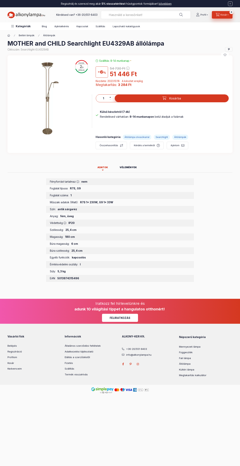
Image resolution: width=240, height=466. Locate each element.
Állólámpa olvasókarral (136, 137)
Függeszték (186, 352)
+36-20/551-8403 (87, 14)
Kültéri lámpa (186, 369)
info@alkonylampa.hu (139, 354)
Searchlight (162, 137)
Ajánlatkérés (61, 26)
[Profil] (202, 15)
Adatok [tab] (103, 167)
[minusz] (110, 99)
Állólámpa (184, 363)
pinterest (130, 364)
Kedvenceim (15, 368)
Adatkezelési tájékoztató (79, 351)
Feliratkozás (120, 317)
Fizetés (69, 362)
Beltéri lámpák (26, 35)
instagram (138, 364)
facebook (123, 364)
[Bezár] (230, 4)
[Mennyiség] (103, 98)
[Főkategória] (9, 35)
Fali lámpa (185, 358)
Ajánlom (175, 145)
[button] (21, 26)
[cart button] (222, 15)
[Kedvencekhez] (225, 55)
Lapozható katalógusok (126, 26)
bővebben (165, 3)
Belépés (12, 345)
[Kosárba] (172, 98)
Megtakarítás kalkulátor (192, 375)
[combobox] (145, 15)
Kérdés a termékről (144, 145)
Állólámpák (49, 35)
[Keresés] (181, 14)
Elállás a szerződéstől (77, 357)
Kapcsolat (82, 26)
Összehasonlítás (109, 145)
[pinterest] (228, 49)
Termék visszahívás (76, 374)
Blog (44, 26)
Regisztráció (15, 351)
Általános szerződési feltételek (83, 345)
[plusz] (110, 97)
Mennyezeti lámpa (189, 346)
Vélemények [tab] (128, 167)
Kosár (11, 362)
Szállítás (100, 26)
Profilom (12, 357)
